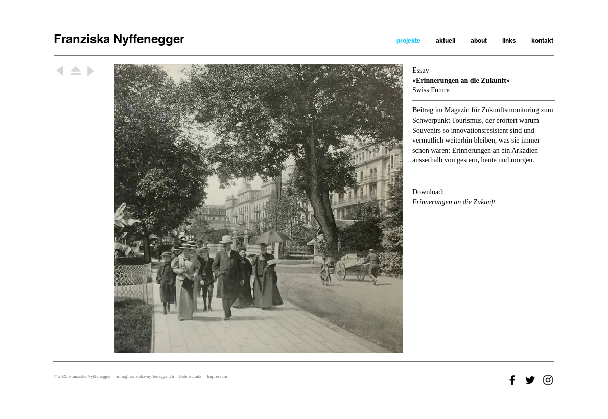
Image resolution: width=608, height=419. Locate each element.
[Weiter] (60, 71)
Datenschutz (189, 376)
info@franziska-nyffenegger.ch (145, 376)
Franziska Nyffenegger (119, 39)
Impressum (217, 376)
